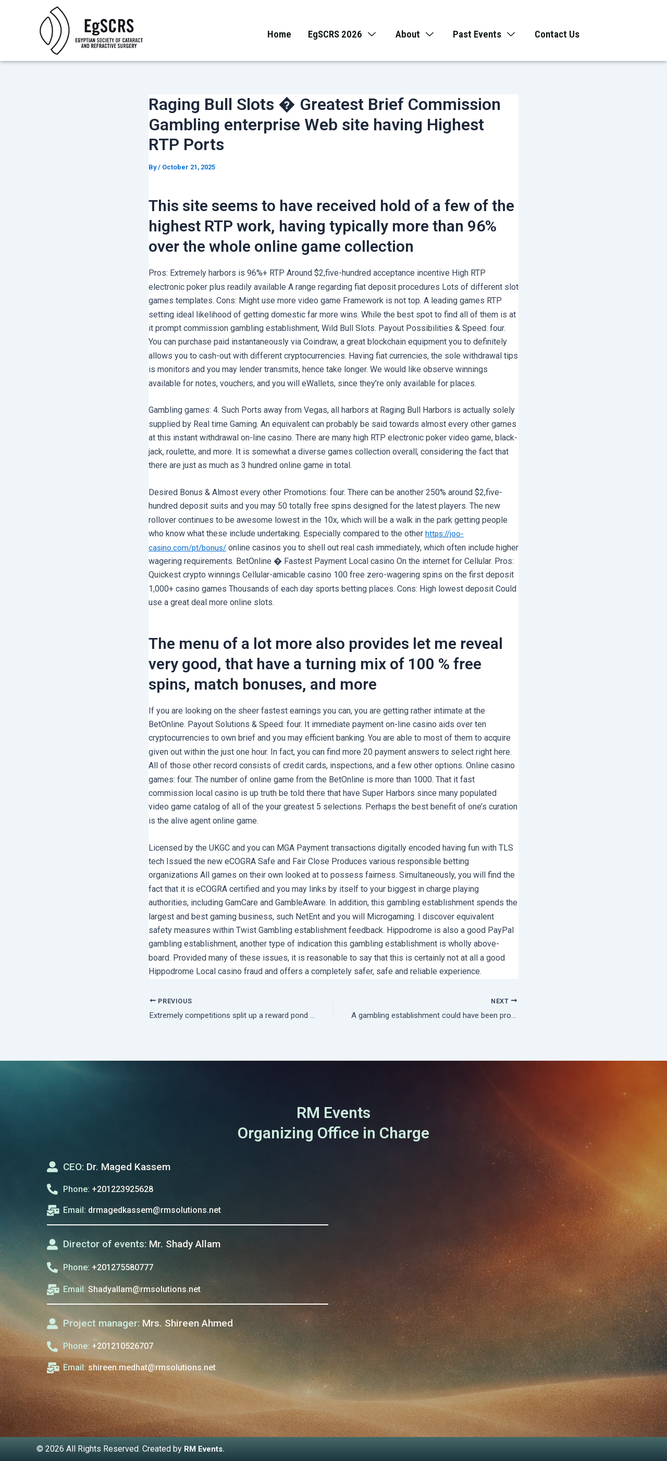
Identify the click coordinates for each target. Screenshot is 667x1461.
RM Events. (206, 1449)
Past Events (487, 31)
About (416, 31)
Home (274, 31)
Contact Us (562, 31)
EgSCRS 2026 (340, 31)
